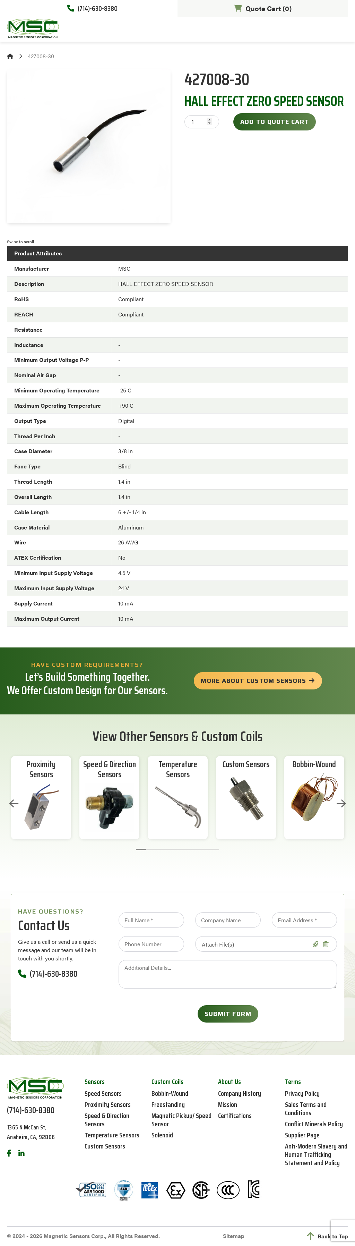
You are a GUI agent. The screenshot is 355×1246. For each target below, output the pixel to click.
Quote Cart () (263, 8)
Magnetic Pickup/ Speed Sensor (181, 1119)
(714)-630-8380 (92, 8)
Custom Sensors (246, 765)
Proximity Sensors (41, 770)
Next (341, 804)
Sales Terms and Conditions (306, 1108)
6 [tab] (193, 849)
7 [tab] (203, 849)
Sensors (95, 1081)
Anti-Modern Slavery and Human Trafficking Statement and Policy (316, 1154)
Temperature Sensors (177, 770)
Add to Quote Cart (274, 122)
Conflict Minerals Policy (314, 1123)
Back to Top (327, 1236)
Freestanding (168, 1104)
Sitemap (233, 1236)
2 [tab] (151, 849)
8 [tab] (214, 849)
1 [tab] (141, 849)
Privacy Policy (302, 1093)
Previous (14, 804)
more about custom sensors (253, 681)
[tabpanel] (41, 797)
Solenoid (162, 1135)
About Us (229, 1081)
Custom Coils (167, 1081)
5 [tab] (183, 849)
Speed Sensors (103, 1093)
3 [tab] (162, 849)
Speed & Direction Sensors (109, 770)
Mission (227, 1104)
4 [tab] (172, 849)
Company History (239, 1093)
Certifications (235, 1115)
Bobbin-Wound (314, 765)
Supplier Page (302, 1135)
